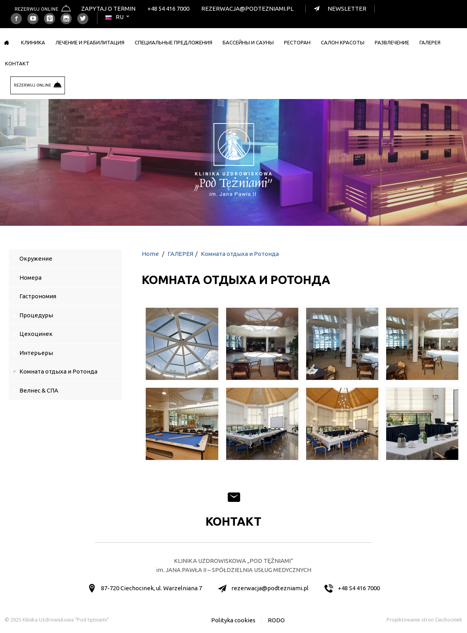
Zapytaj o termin (108, 8)
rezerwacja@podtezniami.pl (247, 8)
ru (118, 16)
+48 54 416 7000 (168, 8)
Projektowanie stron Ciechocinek (424, 619)
